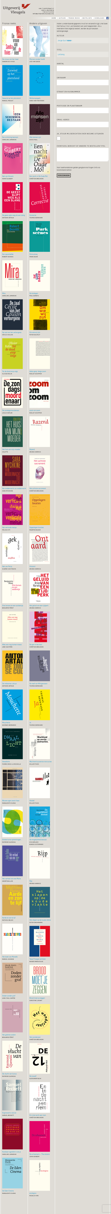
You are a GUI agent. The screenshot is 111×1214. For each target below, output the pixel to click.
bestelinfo (87, 18)
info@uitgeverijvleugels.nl (43, 14)
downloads (99, 18)
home (54, 18)
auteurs (62, 18)
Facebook (107, 18)
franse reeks (74, 18)
